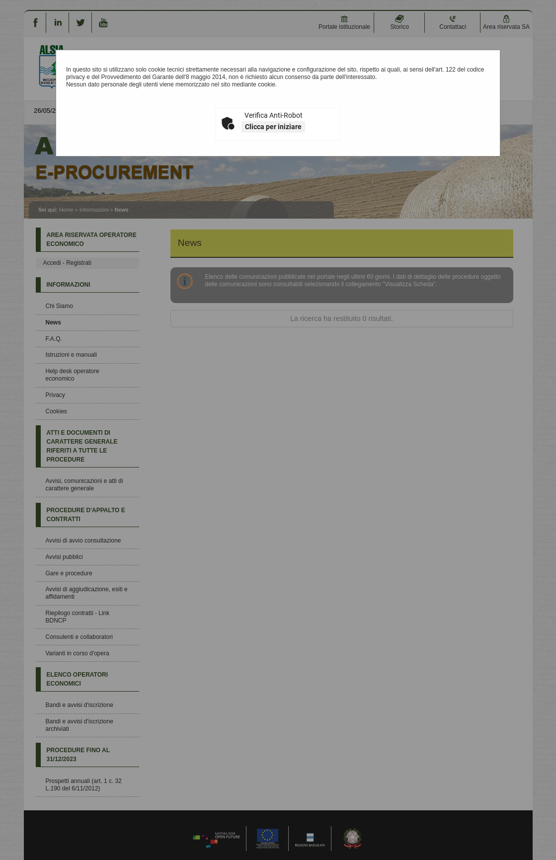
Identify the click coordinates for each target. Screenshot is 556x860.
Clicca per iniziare (273, 127)
